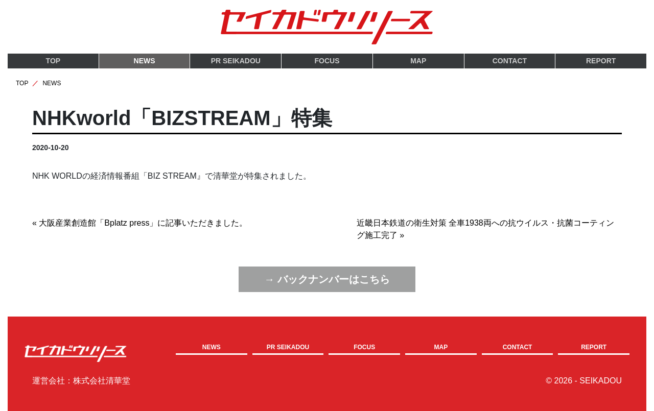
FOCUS (327, 60)
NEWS (144, 60)
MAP (418, 60)
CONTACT (510, 60)
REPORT (601, 60)
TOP (53, 60)
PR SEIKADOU (236, 60)
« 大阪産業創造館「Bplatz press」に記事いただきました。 (139, 223)
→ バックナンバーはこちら (327, 279)
